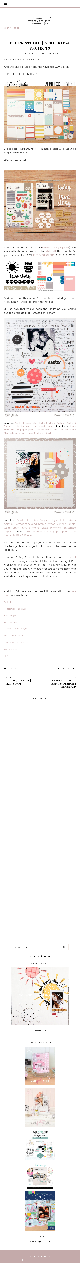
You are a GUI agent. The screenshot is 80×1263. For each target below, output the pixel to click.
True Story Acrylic (12, 622)
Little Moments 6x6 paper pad (46, 531)
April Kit (19, 423)
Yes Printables (10, 649)
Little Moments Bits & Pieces (52, 429)
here (49, 546)
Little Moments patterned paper (34, 426)
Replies (10, 669)
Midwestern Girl (35, 1260)
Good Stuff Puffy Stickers (40, 423)
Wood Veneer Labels (61, 524)
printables (47, 298)
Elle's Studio (38, 54)
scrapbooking (53, 54)
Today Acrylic (40, 520)
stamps (46, 247)
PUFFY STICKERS (44, 255)
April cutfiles (10, 656)
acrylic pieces (61, 247)
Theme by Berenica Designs (55, 1260)
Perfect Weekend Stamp (30, 524)
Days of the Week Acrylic (15, 629)
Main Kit (51, 251)
